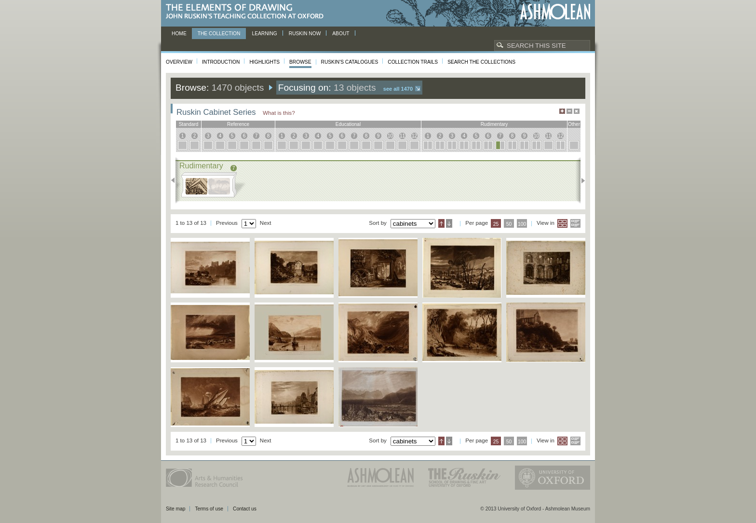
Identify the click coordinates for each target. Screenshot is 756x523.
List (575, 223)
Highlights (264, 62)
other (574, 124)
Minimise (569, 111)
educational (348, 124)
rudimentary (494, 124)
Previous (176, 180)
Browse (300, 62)
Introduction (221, 62)
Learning (264, 33)
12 (414, 135)
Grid (562, 223)
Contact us (244, 508)
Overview (179, 62)
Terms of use (209, 508)
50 (509, 224)
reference (238, 124)
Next (580, 180)
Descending (449, 223)
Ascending (441, 223)
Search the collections (481, 62)
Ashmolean (555, 12)
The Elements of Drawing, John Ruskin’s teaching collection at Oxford (247, 12)
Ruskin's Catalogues (349, 62)
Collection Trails (413, 62)
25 (496, 224)
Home (179, 33)
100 (522, 224)
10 (390, 135)
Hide (577, 111)
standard (189, 124)
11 (402, 135)
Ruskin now (305, 33)
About (340, 33)
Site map (175, 508)
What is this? (279, 113)
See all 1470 (398, 89)
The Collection (219, 33)
